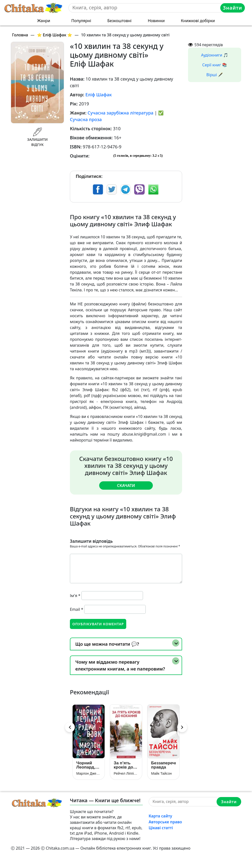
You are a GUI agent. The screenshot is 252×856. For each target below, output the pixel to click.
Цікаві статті (161, 827)
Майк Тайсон (161, 773)
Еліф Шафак (98, 95)
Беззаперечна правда (163, 765)
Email (76, 609)
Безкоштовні (119, 20)
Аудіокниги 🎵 (214, 55)
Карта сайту (160, 816)
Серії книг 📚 (214, 65)
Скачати (126, 485)
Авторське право (165, 822)
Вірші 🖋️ (214, 74)
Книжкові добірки (198, 20)
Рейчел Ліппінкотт (126, 773)
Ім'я (75, 595)
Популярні (81, 20)
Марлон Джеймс (88, 773)
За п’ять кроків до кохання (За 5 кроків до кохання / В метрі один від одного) (126, 765)
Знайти (232, 7)
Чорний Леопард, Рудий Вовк (88, 765)
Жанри (43, 20)
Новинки (156, 20)
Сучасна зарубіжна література (120, 113)
